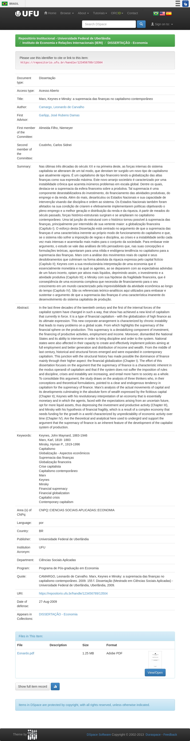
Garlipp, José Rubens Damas (59, 115)
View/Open (155, 672)
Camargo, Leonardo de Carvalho (61, 107)
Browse (67, 13)
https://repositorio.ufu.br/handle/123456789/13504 (73, 593)
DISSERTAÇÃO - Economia (127, 43)
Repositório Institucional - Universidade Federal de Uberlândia (65, 38)
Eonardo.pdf (25, 653)
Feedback (170, 734)
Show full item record (32, 686)
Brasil (9, 4)
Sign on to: (162, 24)
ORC (117, 13)
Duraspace (153, 734)
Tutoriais (100, 13)
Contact (132, 13)
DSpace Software (99, 734)
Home (50, 13)
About (83, 13)
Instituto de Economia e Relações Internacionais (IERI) (62, 43)
